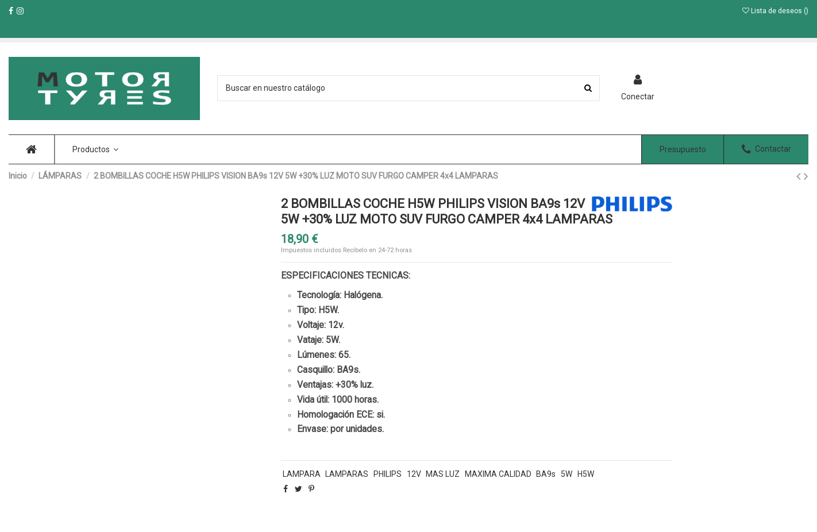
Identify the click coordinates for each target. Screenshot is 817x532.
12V (414, 474)
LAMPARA (302, 474)
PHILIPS (387, 474)
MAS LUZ (443, 474)
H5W (585, 474)
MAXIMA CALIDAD (498, 474)
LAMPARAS (346, 474)
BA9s (546, 474)
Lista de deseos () (775, 11)
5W (566, 474)
